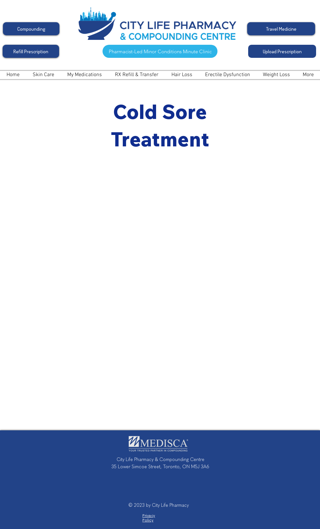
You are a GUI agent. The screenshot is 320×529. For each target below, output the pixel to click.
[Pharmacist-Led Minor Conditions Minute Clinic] (160, 51)
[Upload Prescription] (282, 51)
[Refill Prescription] (31, 51)
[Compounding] (31, 28)
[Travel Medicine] (281, 28)
